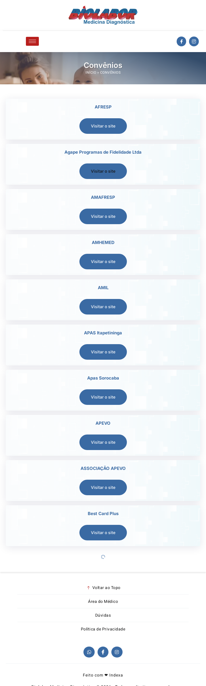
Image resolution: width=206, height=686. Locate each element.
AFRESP (103, 107)
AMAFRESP (103, 197)
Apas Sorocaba (103, 378)
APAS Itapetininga (103, 333)
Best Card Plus (103, 513)
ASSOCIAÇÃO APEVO (103, 468)
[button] (103, 171)
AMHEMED (103, 242)
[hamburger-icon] (32, 41)
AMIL (103, 287)
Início (90, 72)
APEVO (103, 423)
